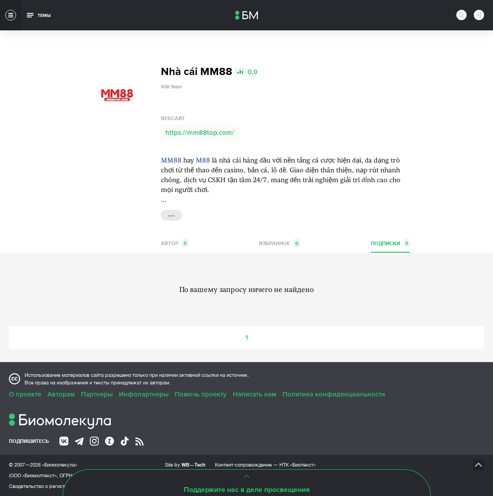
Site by (185, 464)
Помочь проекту (201, 394)
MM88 (171, 161)
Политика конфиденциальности (333, 394)
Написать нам (254, 394)
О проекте (25, 394)
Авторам (61, 394)
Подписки (390, 243)
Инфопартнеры (144, 394)
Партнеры (97, 394)
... (171, 214)
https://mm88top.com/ (199, 133)
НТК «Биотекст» (297, 464)
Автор (174, 243)
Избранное (279, 243)
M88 (203, 161)
